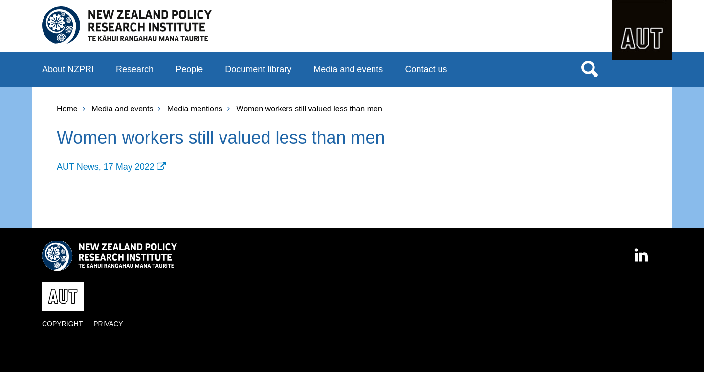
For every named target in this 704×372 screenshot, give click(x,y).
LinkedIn (642, 251)
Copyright (62, 324)
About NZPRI (68, 69)
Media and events (348, 69)
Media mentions (194, 109)
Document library (258, 69)
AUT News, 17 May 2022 (105, 167)
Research (135, 69)
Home (67, 109)
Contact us (426, 69)
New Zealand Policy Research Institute (127, 25)
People (189, 69)
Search (589, 68)
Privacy (108, 324)
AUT (642, 30)
